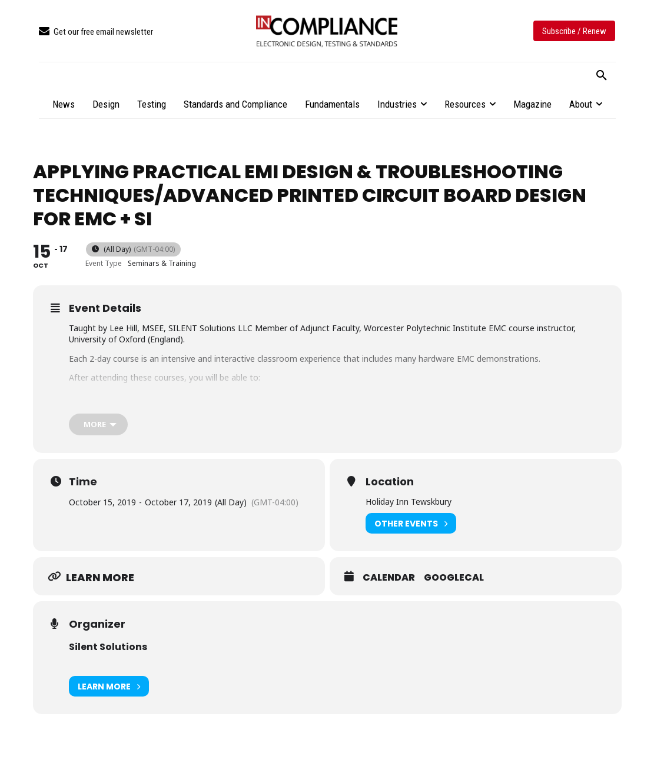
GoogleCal (454, 578)
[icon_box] (96, 32)
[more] (98, 424)
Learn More (109, 686)
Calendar (389, 578)
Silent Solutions (108, 647)
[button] (601, 76)
